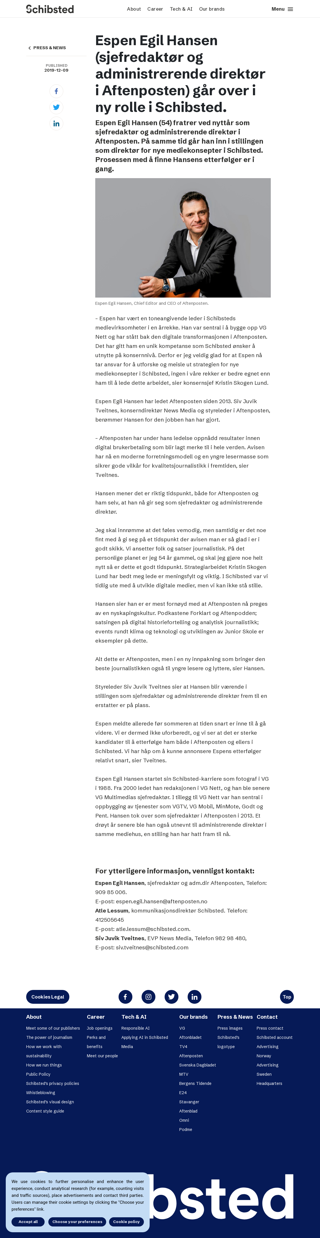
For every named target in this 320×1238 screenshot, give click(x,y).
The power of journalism (49, 1037)
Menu (283, 9)
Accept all (28, 1221)
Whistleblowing (40, 1092)
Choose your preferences (77, 1221)
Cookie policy (126, 1221)
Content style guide (45, 1111)
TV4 (183, 1046)
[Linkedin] (56, 123)
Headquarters (269, 1083)
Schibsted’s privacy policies (52, 1083)
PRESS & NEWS (46, 47)
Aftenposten (191, 1055)
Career (155, 9)
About (134, 9)
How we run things (44, 1065)
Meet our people (102, 1055)
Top (287, 997)
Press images (230, 1028)
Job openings (100, 1028)
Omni (184, 1120)
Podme (185, 1129)
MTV (183, 1074)
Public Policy (38, 1074)
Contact (267, 1017)
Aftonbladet (190, 1037)
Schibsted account (275, 1037)
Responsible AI (135, 1028)
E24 (183, 1092)
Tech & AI (181, 9)
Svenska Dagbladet (197, 1065)
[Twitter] (56, 107)
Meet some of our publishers (53, 1028)
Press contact (270, 1028)
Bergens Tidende (195, 1083)
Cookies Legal (47, 997)
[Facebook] (56, 91)
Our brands (212, 9)
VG (182, 1028)
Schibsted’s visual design (50, 1101)
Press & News (235, 1017)
